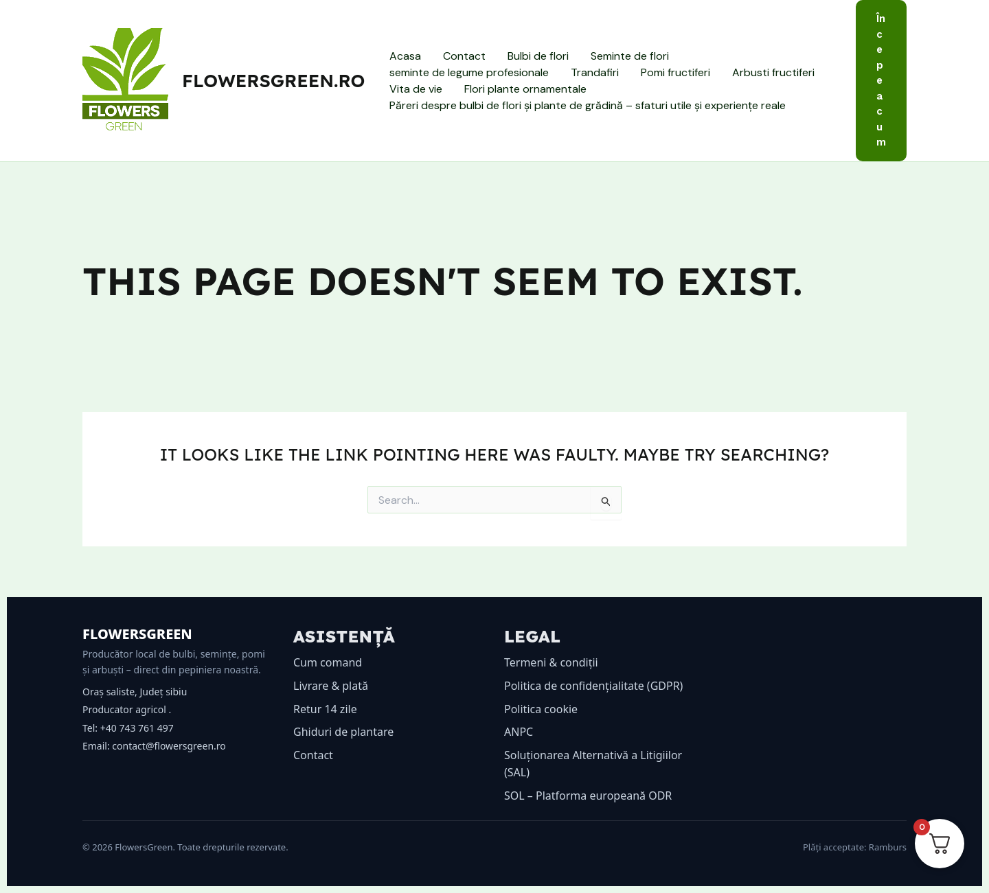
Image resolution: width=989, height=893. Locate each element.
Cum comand (327, 662)
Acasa (405, 56)
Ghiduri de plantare (343, 731)
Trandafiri (595, 72)
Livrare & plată (330, 685)
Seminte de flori (630, 56)
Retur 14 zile (325, 709)
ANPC (518, 731)
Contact (464, 56)
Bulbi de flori (538, 56)
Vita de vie (415, 89)
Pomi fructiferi (675, 72)
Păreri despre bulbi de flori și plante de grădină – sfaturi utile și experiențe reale (587, 105)
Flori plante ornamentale (525, 89)
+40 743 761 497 (137, 727)
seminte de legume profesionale (469, 72)
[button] (881, 80)
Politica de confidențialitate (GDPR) (593, 685)
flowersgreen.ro (273, 80)
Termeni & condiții (551, 662)
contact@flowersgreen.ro (168, 745)
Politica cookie (541, 709)
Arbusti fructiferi (773, 72)
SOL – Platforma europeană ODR (588, 795)
